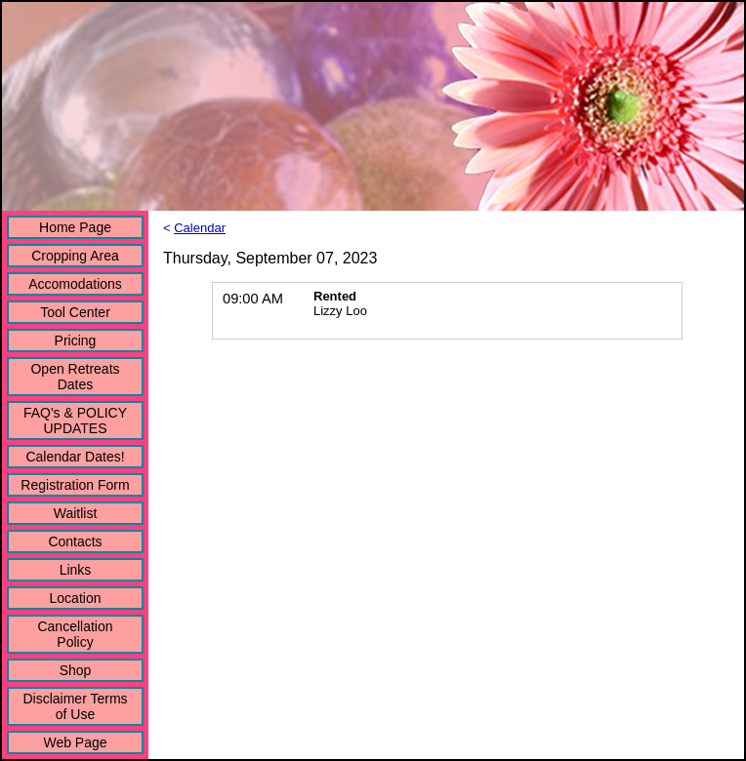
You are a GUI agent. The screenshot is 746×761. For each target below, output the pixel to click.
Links (76, 570)
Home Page (75, 227)
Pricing (76, 340)
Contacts (75, 541)
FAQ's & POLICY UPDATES (75, 420)
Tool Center (75, 312)
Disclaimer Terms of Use (74, 706)
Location (76, 598)
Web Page (74, 742)
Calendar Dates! (74, 456)
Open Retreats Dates (74, 376)
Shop (76, 670)
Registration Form (75, 485)
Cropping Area (75, 255)
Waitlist (76, 513)
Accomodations (75, 284)
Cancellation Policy (74, 634)
